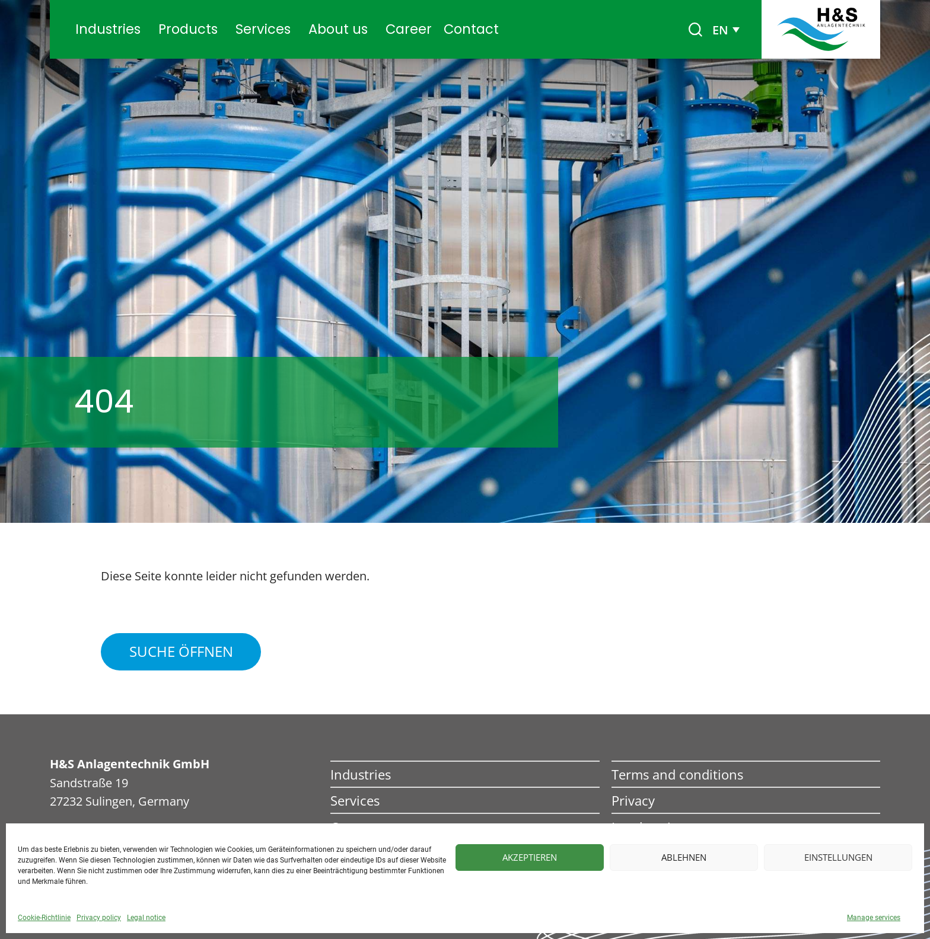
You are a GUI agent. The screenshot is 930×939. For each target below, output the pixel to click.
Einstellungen (838, 857)
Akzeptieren (529, 857)
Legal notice (146, 918)
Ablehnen (683, 857)
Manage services (873, 918)
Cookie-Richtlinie (44, 918)
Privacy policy (99, 918)
